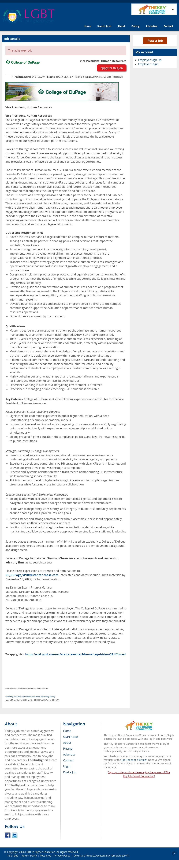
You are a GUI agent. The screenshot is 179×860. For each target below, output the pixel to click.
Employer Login (148, 64)
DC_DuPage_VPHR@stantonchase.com (31, 575)
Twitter (14, 835)
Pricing (135, 26)
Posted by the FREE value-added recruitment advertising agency (30, 697)
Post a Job (155, 40)
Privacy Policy (62, 855)
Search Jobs (104, 26)
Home (87, 26)
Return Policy (29, 855)
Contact (168, 26)
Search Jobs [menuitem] (71, 737)
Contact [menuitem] (68, 760)
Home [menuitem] (67, 731)
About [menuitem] (67, 743)
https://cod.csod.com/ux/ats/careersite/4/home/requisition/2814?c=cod (75, 654)
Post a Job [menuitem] (69, 772)
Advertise (151, 26)
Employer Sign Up (150, 60)
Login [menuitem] (66, 766)
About (121, 26)
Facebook (7, 835)
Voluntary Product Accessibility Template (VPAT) (101, 855)
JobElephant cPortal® (134, 759)
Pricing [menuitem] (67, 748)
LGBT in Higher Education (40, 852)
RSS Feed (13, 855)
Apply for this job (111, 68)
